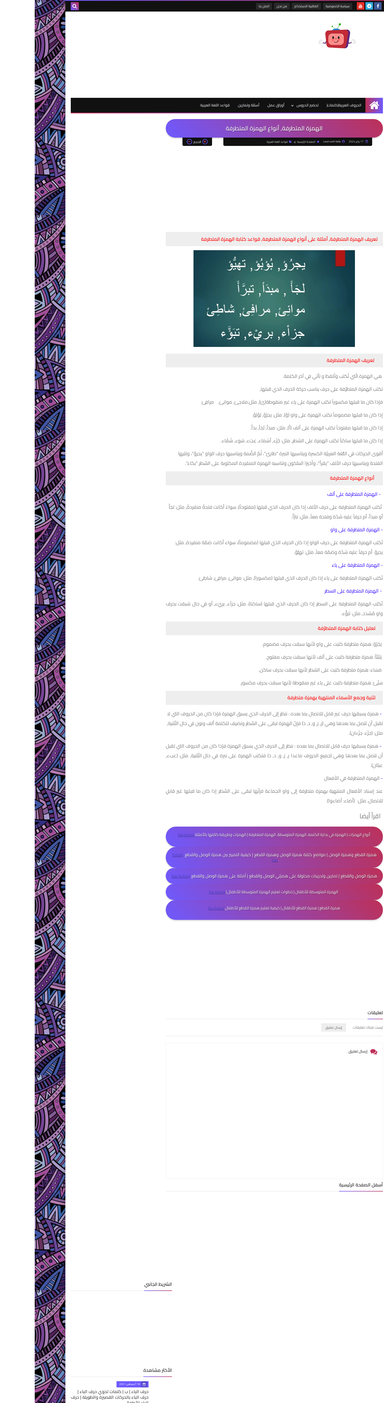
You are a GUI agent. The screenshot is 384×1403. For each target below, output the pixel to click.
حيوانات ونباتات (76, 403)
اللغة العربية (76, 386)
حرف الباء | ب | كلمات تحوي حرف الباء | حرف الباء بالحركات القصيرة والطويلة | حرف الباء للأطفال (71, 234)
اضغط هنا (151, 835)
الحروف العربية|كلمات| (309, 105)
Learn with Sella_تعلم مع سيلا (272, 1397)
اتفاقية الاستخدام (272, 6)
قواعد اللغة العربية (180, 105)
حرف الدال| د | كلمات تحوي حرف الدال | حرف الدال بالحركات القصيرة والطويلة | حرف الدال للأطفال (69, 278)
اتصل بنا (230, 6)
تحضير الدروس (273, 105)
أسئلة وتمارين (214, 105)
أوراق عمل (241, 105)
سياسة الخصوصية (304, 6)
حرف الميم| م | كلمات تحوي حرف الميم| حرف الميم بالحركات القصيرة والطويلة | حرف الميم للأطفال (69, 322)
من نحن (248, 6)
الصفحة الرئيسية (273, 142)
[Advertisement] (134, 54)
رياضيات (76, 411)
